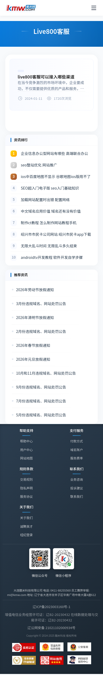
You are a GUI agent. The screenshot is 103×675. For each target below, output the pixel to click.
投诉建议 (76, 488)
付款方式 (76, 441)
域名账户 (76, 449)
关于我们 (26, 518)
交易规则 (26, 479)
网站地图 (26, 458)
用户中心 (26, 449)
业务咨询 (76, 479)
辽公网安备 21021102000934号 (52, 627)
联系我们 (76, 496)
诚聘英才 (26, 527)
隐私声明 (26, 488)
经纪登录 (26, 535)
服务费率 (76, 458)
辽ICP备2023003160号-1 (51, 606)
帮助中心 (26, 441)
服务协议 (26, 496)
